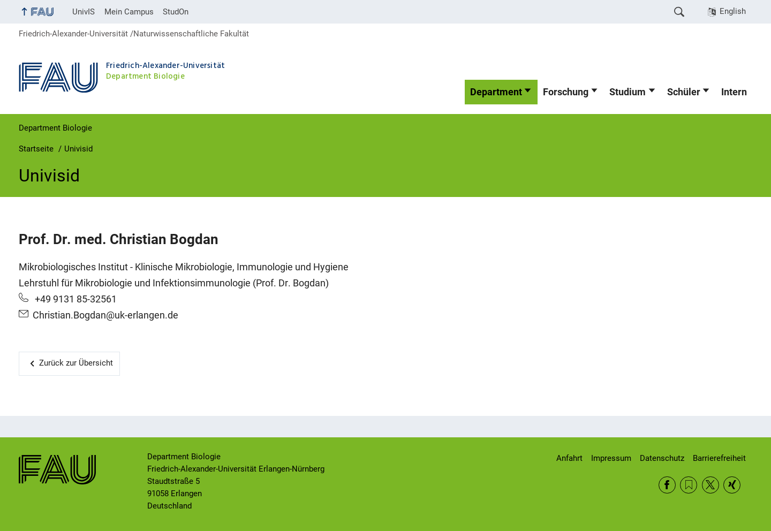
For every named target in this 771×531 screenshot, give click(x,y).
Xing (731, 485)
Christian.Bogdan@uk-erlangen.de (105, 315)
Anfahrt (569, 458)
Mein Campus (129, 12)
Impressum (611, 458)
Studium (627, 92)
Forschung (565, 92)
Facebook (667, 485)
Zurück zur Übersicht (76, 363)
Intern (734, 92)
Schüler (683, 92)
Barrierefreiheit (719, 458)
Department (496, 92)
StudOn (175, 12)
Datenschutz (662, 458)
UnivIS (83, 12)
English (733, 11)
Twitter (710, 485)
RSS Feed (688, 485)
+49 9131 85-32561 (75, 299)
